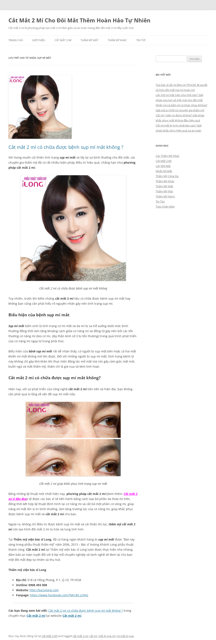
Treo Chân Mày (165, 206)
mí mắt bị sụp (125, 636)
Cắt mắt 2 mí (36, 616)
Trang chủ (15, 40)
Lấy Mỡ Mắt (163, 166)
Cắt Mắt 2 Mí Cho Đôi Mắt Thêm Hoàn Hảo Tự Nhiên (79, 20)
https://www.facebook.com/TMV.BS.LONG (59, 595)
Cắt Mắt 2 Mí (63, 40)
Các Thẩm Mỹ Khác (167, 156)
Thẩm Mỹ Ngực (165, 196)
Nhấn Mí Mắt (164, 171)
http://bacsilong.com (44, 590)
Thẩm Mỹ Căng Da (167, 176)
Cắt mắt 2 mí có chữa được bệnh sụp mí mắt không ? (65, 147)
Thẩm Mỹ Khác (117, 40)
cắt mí (93, 636)
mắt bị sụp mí (106, 636)
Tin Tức (141, 40)
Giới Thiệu (38, 40)
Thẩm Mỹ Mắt (90, 40)
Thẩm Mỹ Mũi (164, 191)
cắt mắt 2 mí (80, 636)
